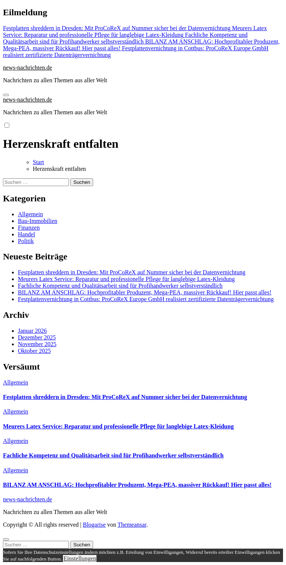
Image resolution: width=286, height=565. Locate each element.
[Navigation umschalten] (6, 95)
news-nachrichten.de (27, 67)
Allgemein (30, 214)
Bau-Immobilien (37, 221)
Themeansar (132, 524)
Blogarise (94, 524)
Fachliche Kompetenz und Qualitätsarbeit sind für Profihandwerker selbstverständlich (120, 285)
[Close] (6, 539)
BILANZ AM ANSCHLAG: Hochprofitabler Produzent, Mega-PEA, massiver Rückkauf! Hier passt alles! (144, 292)
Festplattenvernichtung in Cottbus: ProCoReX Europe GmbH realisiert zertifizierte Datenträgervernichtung (146, 299)
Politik (26, 241)
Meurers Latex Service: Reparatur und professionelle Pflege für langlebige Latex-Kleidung (126, 279)
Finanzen (29, 227)
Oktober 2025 (34, 351)
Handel (26, 234)
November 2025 (37, 344)
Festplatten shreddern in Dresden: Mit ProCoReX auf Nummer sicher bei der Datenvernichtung (131, 272)
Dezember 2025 (37, 337)
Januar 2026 (32, 331)
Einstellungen (79, 558)
